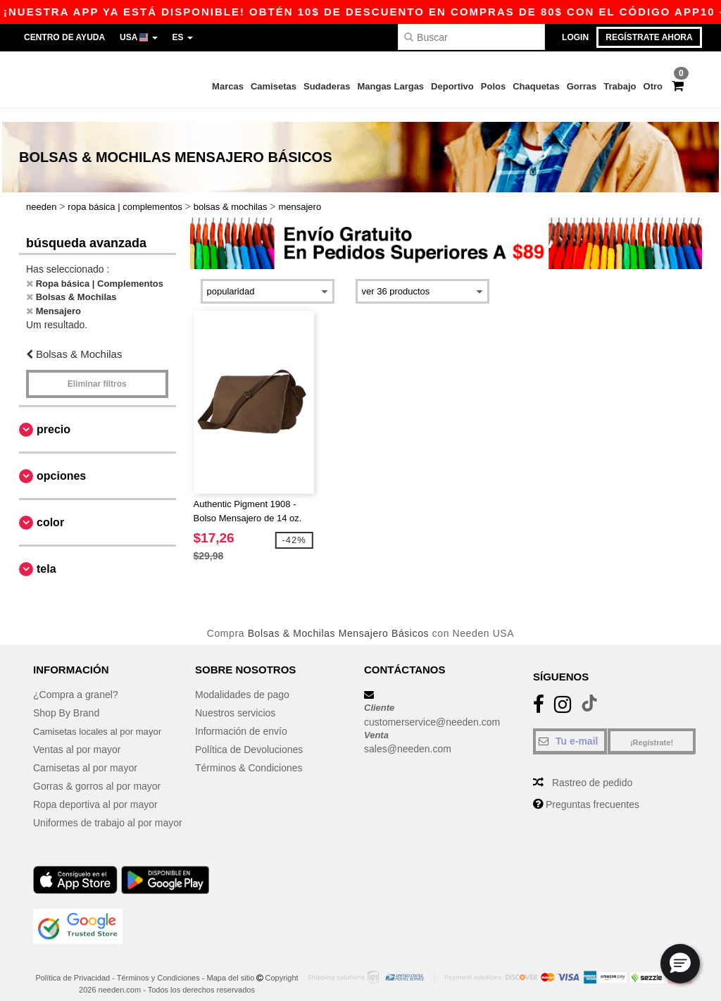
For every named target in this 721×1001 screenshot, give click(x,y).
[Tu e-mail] (570, 728)
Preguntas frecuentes (592, 791)
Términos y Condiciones (158, 965)
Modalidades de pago (242, 682)
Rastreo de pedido (592, 770)
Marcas (228, 86)
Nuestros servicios (235, 700)
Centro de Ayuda (64, 37)
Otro (653, 86)
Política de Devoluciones (249, 736)
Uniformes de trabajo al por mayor (107, 810)
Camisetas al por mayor (85, 755)
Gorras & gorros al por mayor (97, 773)
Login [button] (575, 37)
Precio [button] (53, 416)
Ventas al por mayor (77, 736)
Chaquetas (536, 86)
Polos (493, 86)
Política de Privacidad (72, 965)
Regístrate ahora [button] (649, 37)
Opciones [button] (61, 462)
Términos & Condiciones (249, 755)
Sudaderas (326, 86)
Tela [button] (46, 555)
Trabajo (619, 86)
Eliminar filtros (97, 370)
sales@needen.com (407, 736)
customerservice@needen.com (432, 708)
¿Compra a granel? (75, 682)
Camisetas (273, 86)
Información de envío (241, 718)
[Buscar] (471, 37)
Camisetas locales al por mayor (101, 718)
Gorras (582, 86)
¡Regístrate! (651, 730)
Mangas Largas (390, 86)
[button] (680, 963)
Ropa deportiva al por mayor (95, 791)
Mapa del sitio (231, 965)
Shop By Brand (66, 700)
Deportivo (452, 86)
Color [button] (50, 509)
